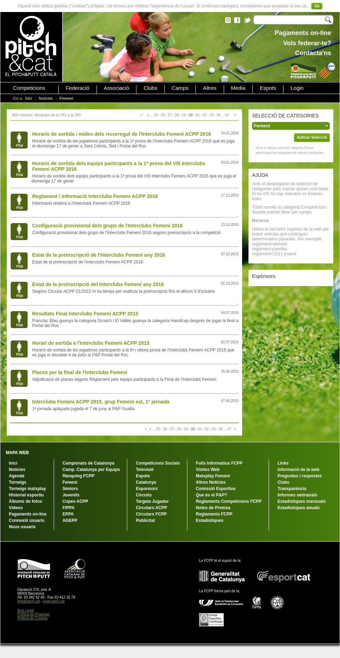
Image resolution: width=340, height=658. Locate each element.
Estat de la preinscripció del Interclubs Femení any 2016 (98, 284)
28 (177, 115)
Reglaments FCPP (214, 514)
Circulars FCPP (151, 514)
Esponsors (147, 488)
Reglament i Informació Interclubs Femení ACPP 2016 (95, 196)
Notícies (46, 98)
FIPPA (69, 507)
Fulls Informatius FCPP (219, 463)
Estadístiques (209, 520)
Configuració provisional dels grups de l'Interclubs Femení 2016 (107, 225)
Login (297, 88)
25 (156, 115)
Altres (209, 88)
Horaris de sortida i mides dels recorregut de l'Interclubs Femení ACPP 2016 (121, 134)
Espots (268, 88)
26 (163, 115)
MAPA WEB (17, 452)
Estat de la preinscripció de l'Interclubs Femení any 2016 (98, 255)
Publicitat (145, 520)
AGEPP (70, 520)
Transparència (291, 488)
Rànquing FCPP (79, 475)
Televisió (144, 469)
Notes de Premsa (213, 507)
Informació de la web (298, 469)
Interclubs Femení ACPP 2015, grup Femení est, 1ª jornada (100, 401)
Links (282, 463)
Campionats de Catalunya (89, 463)
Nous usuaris (22, 526)
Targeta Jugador (152, 501)
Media (238, 88)
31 (197, 115)
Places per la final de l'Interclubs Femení (79, 372)
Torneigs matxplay (27, 488)
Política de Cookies (32, 618)
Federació (77, 88)
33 (211, 115)
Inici (28, 98)
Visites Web (207, 469)
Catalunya (146, 482)
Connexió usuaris (27, 520)
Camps (180, 88)
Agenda (16, 475)
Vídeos (16, 507)
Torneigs (18, 482)
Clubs (150, 88)
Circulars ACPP (151, 507)
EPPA (68, 514)
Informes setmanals (297, 495)
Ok (317, 6)
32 (205, 115)
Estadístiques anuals (298, 507)
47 (227, 115)
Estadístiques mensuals (301, 501)
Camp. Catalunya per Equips (91, 469)
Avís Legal (25, 610)
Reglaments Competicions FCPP (229, 501)
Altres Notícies (210, 482)
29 (184, 115)
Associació (116, 88)
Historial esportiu (26, 495)
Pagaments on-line (28, 514)
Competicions (29, 88)
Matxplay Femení (213, 475)
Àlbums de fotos (25, 501)
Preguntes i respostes (299, 475)
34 (218, 115)
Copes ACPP (75, 501)
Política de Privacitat (33, 614)
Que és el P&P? (211, 495)
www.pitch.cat (53, 601)
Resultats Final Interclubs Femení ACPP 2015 (85, 313)
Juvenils (71, 495)
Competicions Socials (158, 463)
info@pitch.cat (28, 601)
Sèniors (70, 488)
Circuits (144, 495)
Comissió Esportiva (215, 488)
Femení (70, 482)
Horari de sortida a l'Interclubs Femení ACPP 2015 (91, 343)
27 (170, 115)
